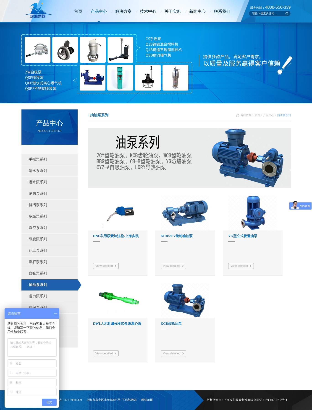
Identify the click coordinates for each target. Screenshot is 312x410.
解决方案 (123, 11)
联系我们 (222, 11)
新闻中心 (197, 11)
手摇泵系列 (38, 159)
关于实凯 (173, 11)
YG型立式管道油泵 (242, 236)
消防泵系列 (38, 193)
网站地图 (147, 400)
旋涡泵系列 (38, 307)
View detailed (104, 265)
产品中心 (99, 11)
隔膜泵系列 (38, 239)
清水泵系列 (38, 171)
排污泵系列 (38, 205)
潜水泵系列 (38, 182)
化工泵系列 (38, 250)
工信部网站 (129, 400)
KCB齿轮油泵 (171, 323)
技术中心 (148, 11)
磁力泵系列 (38, 296)
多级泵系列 (38, 216)
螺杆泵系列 (38, 262)
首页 (78, 11)
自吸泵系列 (38, 273)
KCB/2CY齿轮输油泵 (177, 236)
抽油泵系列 (38, 285)
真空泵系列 (38, 228)
